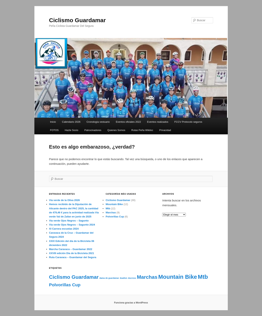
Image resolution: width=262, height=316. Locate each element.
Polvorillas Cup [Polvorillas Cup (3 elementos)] (65, 284)
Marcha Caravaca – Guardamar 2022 (70, 249)
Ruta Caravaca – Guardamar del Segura (72, 257)
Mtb (108, 208)
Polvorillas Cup (115, 216)
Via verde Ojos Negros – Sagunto (69, 220)
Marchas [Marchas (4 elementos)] (147, 277)
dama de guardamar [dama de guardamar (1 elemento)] (109, 278)
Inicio (53, 121)
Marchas (111, 212)
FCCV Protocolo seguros (188, 121)
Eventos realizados (157, 121)
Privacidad (165, 130)
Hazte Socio (71, 130)
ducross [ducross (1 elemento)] (132, 278)
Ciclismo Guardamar (77, 20)
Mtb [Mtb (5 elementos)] (203, 277)
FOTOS (54, 130)
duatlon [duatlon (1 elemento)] (123, 278)
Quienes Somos (116, 130)
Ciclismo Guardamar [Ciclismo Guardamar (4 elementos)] (74, 277)
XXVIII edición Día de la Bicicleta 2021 (71, 253)
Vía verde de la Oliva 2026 (64, 200)
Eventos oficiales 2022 (128, 121)
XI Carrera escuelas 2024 (64, 228)
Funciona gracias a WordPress (131, 302)
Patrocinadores (92, 130)
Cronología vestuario (98, 121)
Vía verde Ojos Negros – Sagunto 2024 (72, 224)
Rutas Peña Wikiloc (142, 130)
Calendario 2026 (71, 121)
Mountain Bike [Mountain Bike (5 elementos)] (177, 277)
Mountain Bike (114, 204)
